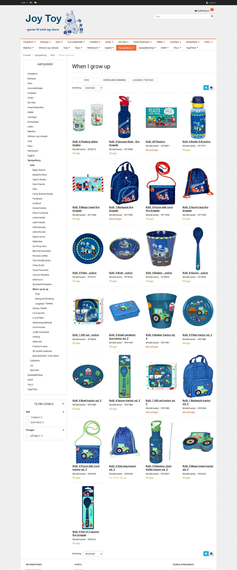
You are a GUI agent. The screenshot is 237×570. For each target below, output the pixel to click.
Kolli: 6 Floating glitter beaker (87, 138)
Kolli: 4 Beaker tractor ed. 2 (160, 319)
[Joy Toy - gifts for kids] (53, 22)
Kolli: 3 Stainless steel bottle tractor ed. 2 (161, 441)
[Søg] (212, 16)
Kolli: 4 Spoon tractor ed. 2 (123, 380)
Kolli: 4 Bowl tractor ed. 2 (86, 380)
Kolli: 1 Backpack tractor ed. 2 (194, 380)
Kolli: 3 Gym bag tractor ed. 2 (120, 441)
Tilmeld (177, 558)
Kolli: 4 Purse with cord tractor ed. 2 (85, 441)
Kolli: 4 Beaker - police (161, 259)
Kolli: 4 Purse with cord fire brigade (158, 199)
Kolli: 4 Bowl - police (123, 259)
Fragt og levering (33, 540)
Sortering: (76, 87)
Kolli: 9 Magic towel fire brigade (86, 199)
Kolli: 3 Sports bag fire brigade (198, 199)
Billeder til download (35, 546)
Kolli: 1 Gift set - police (88, 317)
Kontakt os (31, 543)
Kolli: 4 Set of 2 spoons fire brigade (86, 503)
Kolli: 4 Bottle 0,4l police (195, 138)
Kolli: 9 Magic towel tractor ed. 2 (196, 441)
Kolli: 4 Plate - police (87, 259)
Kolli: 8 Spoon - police (197, 259)
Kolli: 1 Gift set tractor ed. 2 (160, 380)
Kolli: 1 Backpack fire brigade (123, 199)
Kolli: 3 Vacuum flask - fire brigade (124, 138)
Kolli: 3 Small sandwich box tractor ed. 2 (124, 319)
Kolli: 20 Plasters (158, 136)
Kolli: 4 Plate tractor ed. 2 (196, 319)
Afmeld (188, 558)
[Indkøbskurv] (204, 11)
